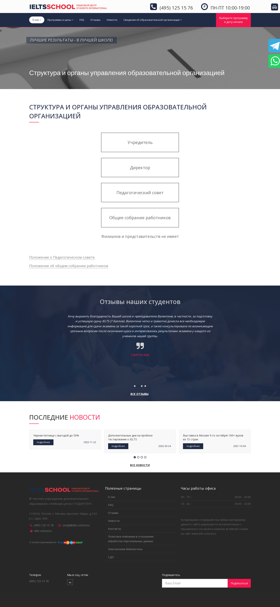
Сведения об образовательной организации (152, 20)
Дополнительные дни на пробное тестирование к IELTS (130, 437)
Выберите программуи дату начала (233, 20)
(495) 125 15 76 (44, 525)
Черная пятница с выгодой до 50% (56, 435)
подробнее (43, 442)
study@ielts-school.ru (76, 525)
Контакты (114, 529)
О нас (36, 20)
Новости (112, 20)
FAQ (82, 20)
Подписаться (239, 583)
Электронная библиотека (125, 549)
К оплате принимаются (56, 542)
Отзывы (95, 20)
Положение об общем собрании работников (68, 265)
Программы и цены (60, 20)
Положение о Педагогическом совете (62, 257)
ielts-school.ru (43, 531)
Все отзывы (139, 394)
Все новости (140, 465)
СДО (111, 557)
